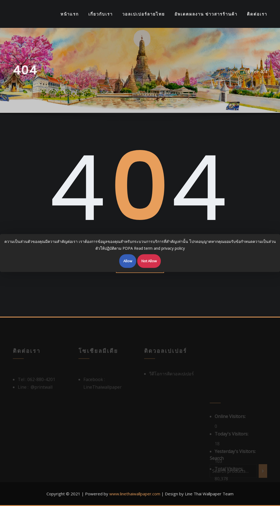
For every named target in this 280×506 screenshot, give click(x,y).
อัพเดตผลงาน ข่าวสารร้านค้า (205, 14)
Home (234, 74)
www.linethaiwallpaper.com (134, 493)
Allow (127, 260)
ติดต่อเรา (257, 14)
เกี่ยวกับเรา (100, 14)
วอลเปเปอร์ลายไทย (143, 14)
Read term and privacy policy (159, 248)
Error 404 (257, 74)
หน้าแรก (69, 14)
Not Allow (149, 260)
